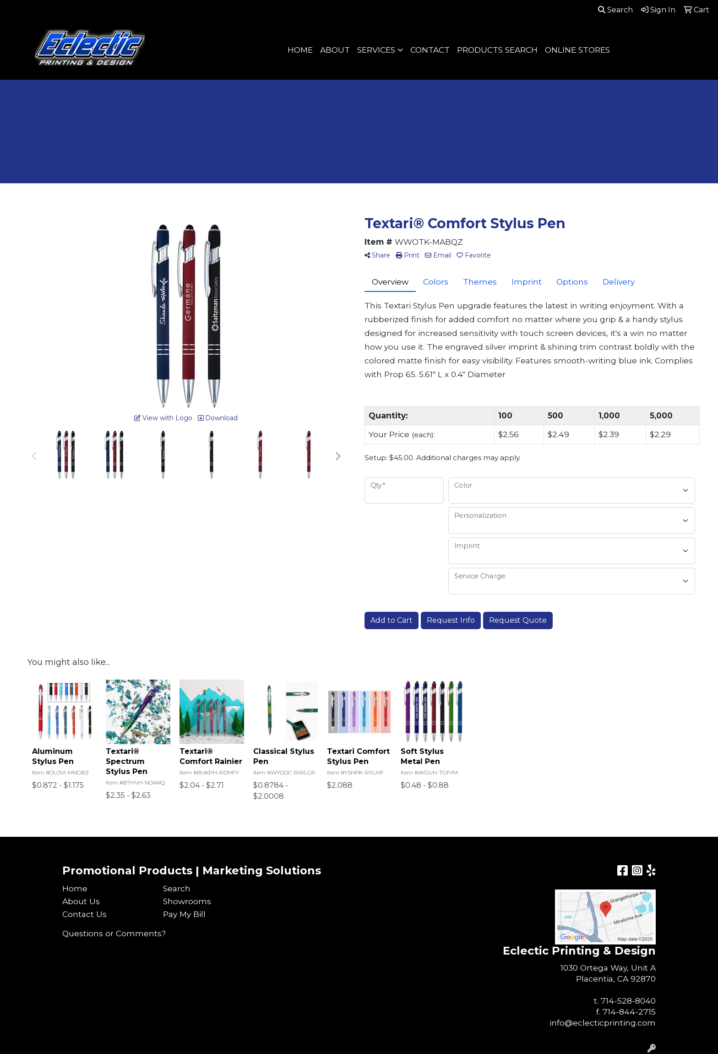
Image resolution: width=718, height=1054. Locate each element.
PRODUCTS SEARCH (497, 50)
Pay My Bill (184, 914)
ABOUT (335, 50)
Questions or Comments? (114, 933)
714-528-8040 (628, 1000)
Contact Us (84, 914)
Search (615, 9)
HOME (300, 50)
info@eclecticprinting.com (602, 1022)
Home (74, 888)
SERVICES (376, 50)
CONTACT (430, 50)
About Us (81, 901)
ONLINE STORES (577, 50)
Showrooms (187, 901)
